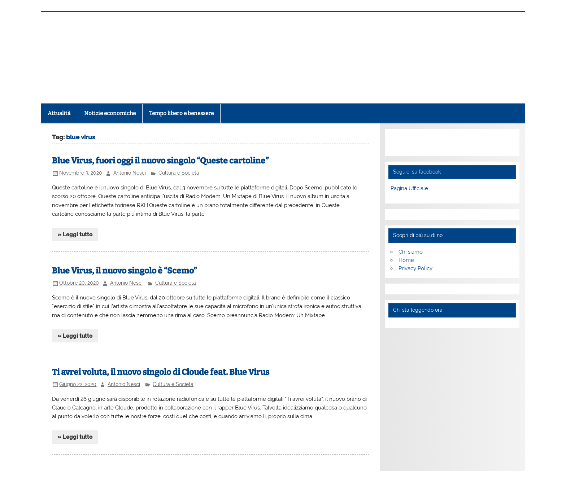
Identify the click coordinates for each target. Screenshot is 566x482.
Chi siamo (411, 252)
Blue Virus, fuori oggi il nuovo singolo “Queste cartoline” (160, 161)
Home (406, 260)
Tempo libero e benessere (181, 113)
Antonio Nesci (129, 173)
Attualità (59, 113)
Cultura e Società (178, 173)
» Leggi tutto (75, 234)
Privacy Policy (415, 268)
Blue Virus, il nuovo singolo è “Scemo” (124, 271)
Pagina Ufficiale (409, 188)
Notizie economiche (110, 113)
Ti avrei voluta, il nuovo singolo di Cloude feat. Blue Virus (160, 372)
